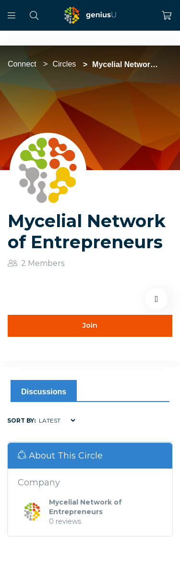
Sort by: (21, 420)
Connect (22, 64)
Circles (64, 64)
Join (90, 325)
